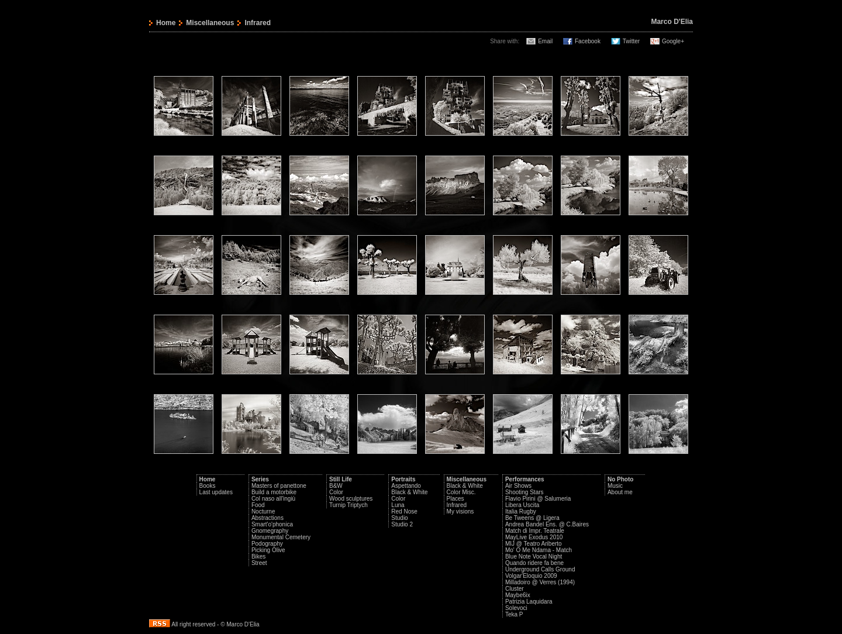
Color (336, 492)
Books (207, 486)
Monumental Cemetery (280, 537)
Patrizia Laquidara (529, 601)
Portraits (403, 479)
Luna (397, 505)
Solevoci (516, 608)
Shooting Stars (524, 492)
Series (260, 479)
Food (258, 505)
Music (615, 486)
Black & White (409, 492)
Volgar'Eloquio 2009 (531, 576)
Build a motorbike (273, 492)
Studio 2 (402, 524)
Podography (267, 543)
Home (165, 23)
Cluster (514, 588)
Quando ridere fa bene (534, 563)
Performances (524, 479)
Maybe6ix (517, 595)
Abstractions (267, 518)
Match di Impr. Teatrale (534, 531)
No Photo (620, 479)
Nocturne (263, 511)
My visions (460, 511)
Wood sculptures (350, 498)
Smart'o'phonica (272, 524)
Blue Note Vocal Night (533, 556)
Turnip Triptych (348, 505)
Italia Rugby (520, 511)
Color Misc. (461, 492)
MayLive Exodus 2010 (534, 537)
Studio (399, 518)
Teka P (514, 614)
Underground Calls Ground (540, 569)
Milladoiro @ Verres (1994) (540, 582)
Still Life (340, 479)
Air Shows (518, 486)
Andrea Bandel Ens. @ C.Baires (547, 524)
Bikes (258, 556)
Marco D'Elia (672, 22)
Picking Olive (268, 550)
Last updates (216, 492)
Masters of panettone (278, 486)
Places (455, 498)
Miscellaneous (210, 23)
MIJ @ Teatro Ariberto (533, 543)
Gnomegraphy (269, 531)
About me (620, 492)
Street (259, 563)
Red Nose (404, 511)
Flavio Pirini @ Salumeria (538, 498)
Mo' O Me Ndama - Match (538, 550)
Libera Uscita (522, 505)
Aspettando (406, 486)
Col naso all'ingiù (273, 498)
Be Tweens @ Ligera (532, 518)
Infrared (457, 505)
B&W (336, 486)
